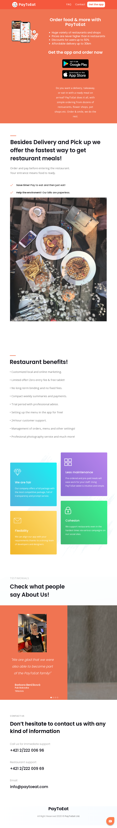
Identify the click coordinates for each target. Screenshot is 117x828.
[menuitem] (96, 4)
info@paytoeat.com (29, 786)
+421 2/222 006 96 (27, 750)
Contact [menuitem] (80, 4)
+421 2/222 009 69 (27, 768)
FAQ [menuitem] (68, 4)
